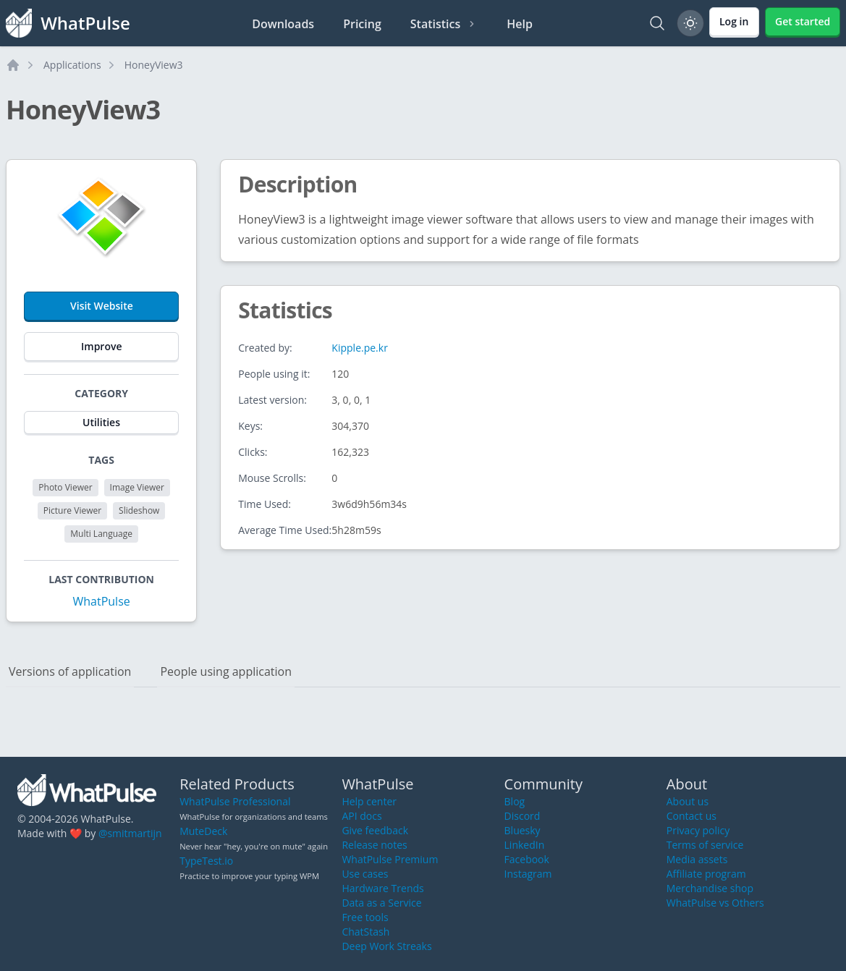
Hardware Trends (382, 888)
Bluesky (522, 830)
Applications (72, 65)
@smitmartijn (130, 833)
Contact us (691, 816)
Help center (369, 801)
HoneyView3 (153, 65)
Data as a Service (381, 902)
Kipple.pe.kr (359, 348)
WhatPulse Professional (234, 801)
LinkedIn (524, 845)
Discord (522, 816)
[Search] (657, 23)
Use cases (365, 874)
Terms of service (705, 845)
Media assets (697, 859)
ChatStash (365, 931)
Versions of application (70, 671)
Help (520, 24)
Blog (514, 801)
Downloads (283, 24)
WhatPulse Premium (390, 859)
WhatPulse (101, 601)
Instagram (528, 874)
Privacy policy (698, 830)
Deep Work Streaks (386, 946)
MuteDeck (203, 831)
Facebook (526, 859)
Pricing (362, 24)
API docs (361, 816)
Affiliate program (706, 874)
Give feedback (375, 830)
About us (687, 801)
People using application (226, 671)
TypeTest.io (206, 861)
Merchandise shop (710, 888)
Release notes (374, 845)
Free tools (365, 917)
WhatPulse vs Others (715, 902)
